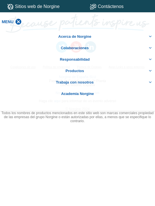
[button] (7, 22)
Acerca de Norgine (105, 36)
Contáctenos (119, 6)
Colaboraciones (106, 48)
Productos (108, 71)
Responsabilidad (106, 59)
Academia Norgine (77, 94)
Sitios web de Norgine (33, 7)
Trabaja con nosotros (104, 82)
